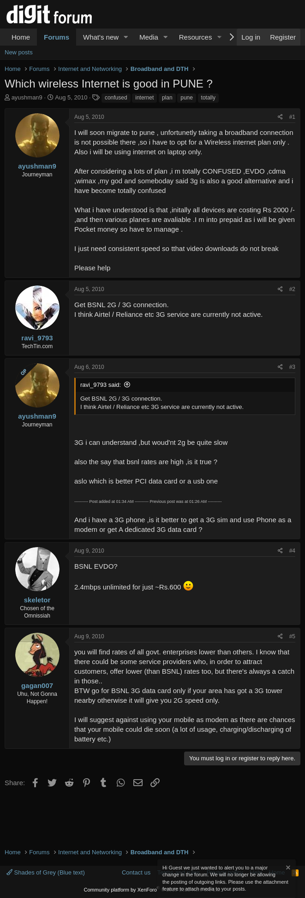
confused (116, 97)
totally (208, 97)
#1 (292, 117)
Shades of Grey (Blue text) (45, 872)
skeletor (37, 600)
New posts (19, 52)
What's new (101, 37)
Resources (195, 37)
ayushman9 (27, 97)
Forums (56, 37)
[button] (126, 37)
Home (21, 37)
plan (167, 97)
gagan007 (37, 685)
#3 (292, 367)
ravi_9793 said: (100, 384)
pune (186, 97)
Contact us (136, 872)
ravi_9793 (37, 338)
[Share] (280, 117)
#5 (292, 636)
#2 (292, 289)
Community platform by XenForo (152, 889)
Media (148, 37)
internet (144, 97)
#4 (292, 551)
